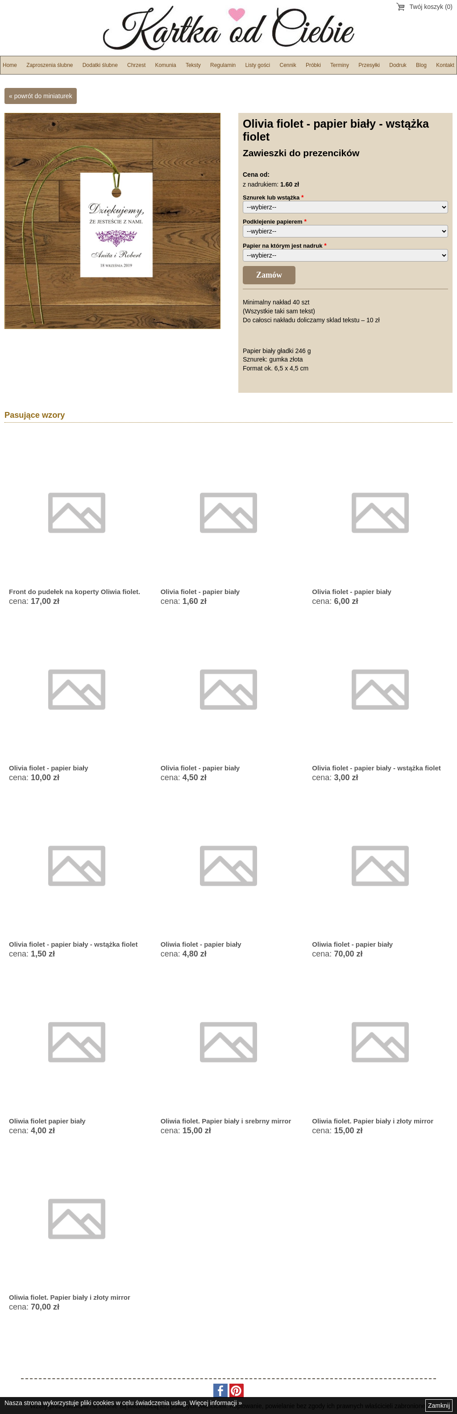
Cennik (288, 65)
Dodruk (398, 65)
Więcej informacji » (216, 1402)
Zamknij (439, 1405)
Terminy (339, 65)
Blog (421, 65)
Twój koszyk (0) (431, 6)
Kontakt (445, 65)
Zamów (269, 274)
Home (10, 65)
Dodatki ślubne (100, 65)
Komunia (165, 65)
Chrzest (136, 65)
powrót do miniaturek (43, 96)
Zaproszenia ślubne (49, 65)
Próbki (313, 65)
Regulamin (223, 65)
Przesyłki (369, 65)
